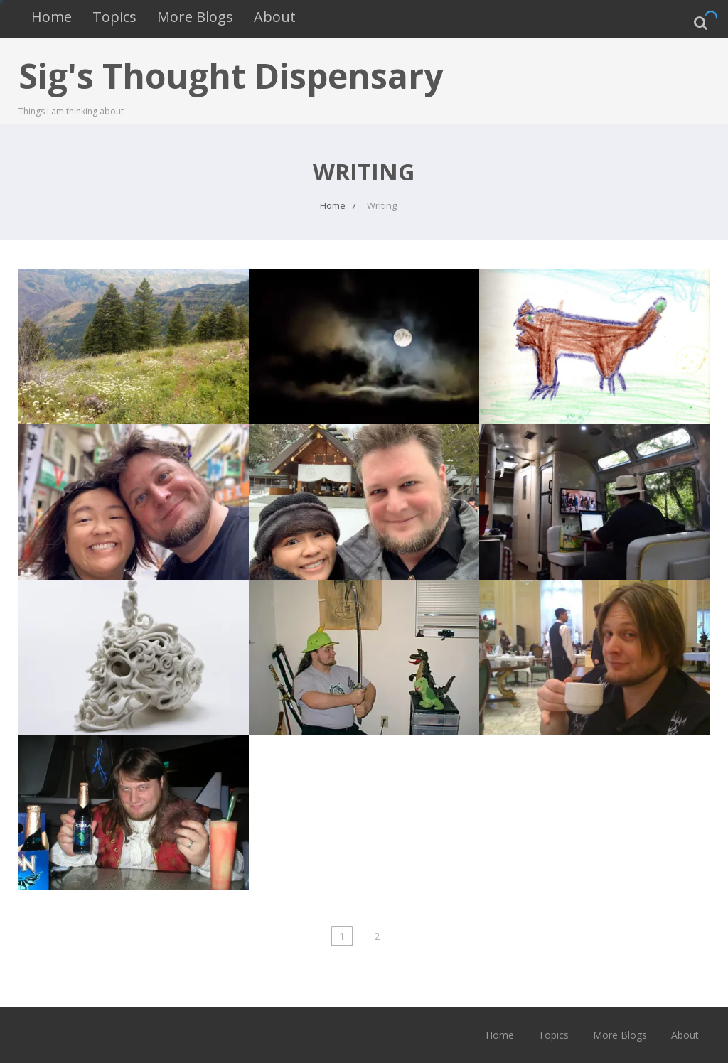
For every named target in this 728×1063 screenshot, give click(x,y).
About (275, 16)
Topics (114, 16)
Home (51, 16)
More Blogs (195, 16)
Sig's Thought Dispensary (230, 76)
